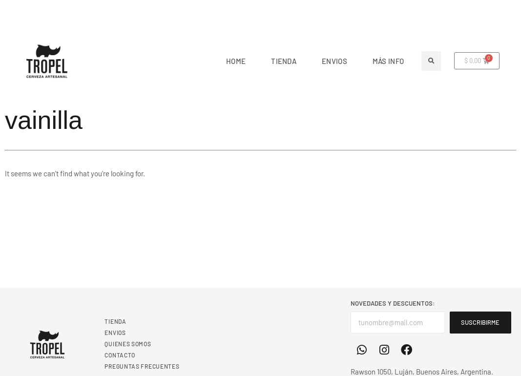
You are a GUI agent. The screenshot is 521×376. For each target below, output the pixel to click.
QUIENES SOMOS (127, 343)
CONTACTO (119, 355)
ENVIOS (334, 61)
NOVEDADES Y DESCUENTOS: (393, 303)
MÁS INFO (388, 61)
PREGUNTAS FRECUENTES (141, 366)
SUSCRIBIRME (481, 322)
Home (236, 61)
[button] (431, 61)
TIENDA (283, 61)
